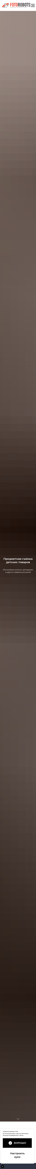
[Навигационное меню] (33, 5)
